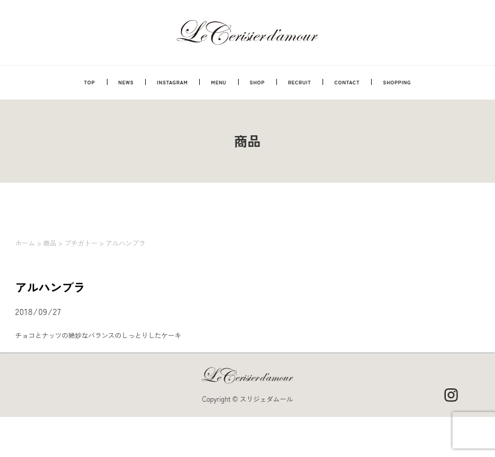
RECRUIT (299, 82)
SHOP (257, 82)
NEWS (126, 82)
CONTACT (347, 82)
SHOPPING (397, 82)
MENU (219, 82)
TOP (89, 82)
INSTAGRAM (172, 82)
